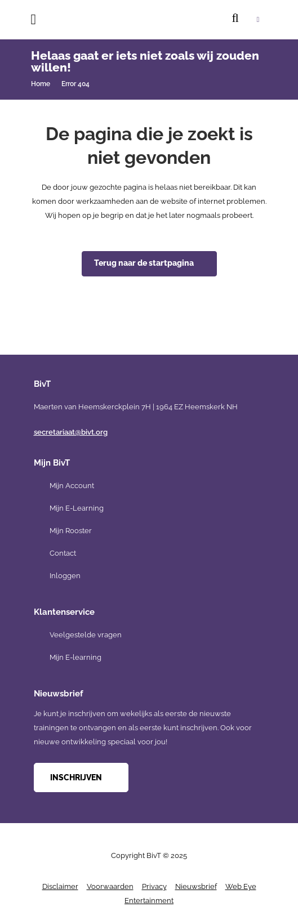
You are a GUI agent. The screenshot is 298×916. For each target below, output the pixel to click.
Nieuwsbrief (196, 886)
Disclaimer (60, 886)
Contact (63, 553)
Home (40, 84)
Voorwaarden (110, 886)
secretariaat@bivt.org (71, 432)
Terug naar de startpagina (144, 262)
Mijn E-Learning (77, 508)
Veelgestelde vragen (86, 635)
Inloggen (65, 575)
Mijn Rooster (71, 530)
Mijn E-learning (75, 657)
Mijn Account (72, 485)
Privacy (154, 886)
